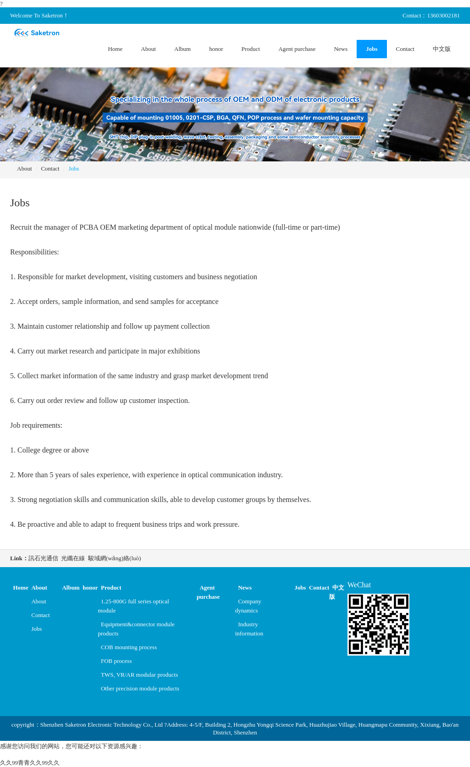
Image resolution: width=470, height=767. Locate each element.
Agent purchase (296, 48)
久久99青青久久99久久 (30, 762)
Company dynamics (248, 606)
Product (250, 48)
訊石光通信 (43, 558)
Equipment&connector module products (136, 629)
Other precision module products (140, 688)
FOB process (116, 660)
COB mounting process (129, 647)
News (341, 48)
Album (182, 48)
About (148, 48)
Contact (405, 48)
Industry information (249, 629)
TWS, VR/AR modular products (139, 674)
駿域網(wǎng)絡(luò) (114, 558)
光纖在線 (73, 558)
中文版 (442, 48)
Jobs (371, 48)
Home (115, 48)
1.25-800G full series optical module (133, 606)
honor (216, 48)
